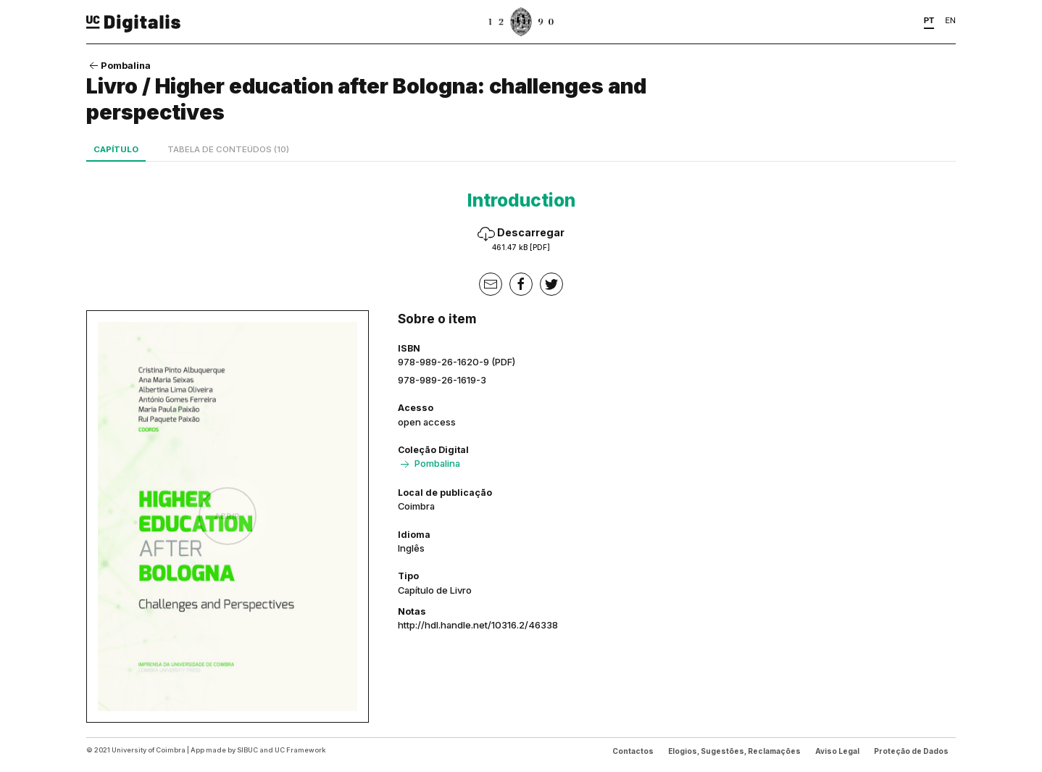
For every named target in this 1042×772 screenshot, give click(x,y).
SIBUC (247, 750)
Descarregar (521, 239)
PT (929, 20)
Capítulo (115, 149)
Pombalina (118, 65)
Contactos (633, 751)
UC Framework (300, 750)
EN (950, 20)
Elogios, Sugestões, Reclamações (734, 751)
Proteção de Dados (911, 751)
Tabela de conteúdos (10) (228, 149)
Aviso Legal (837, 751)
